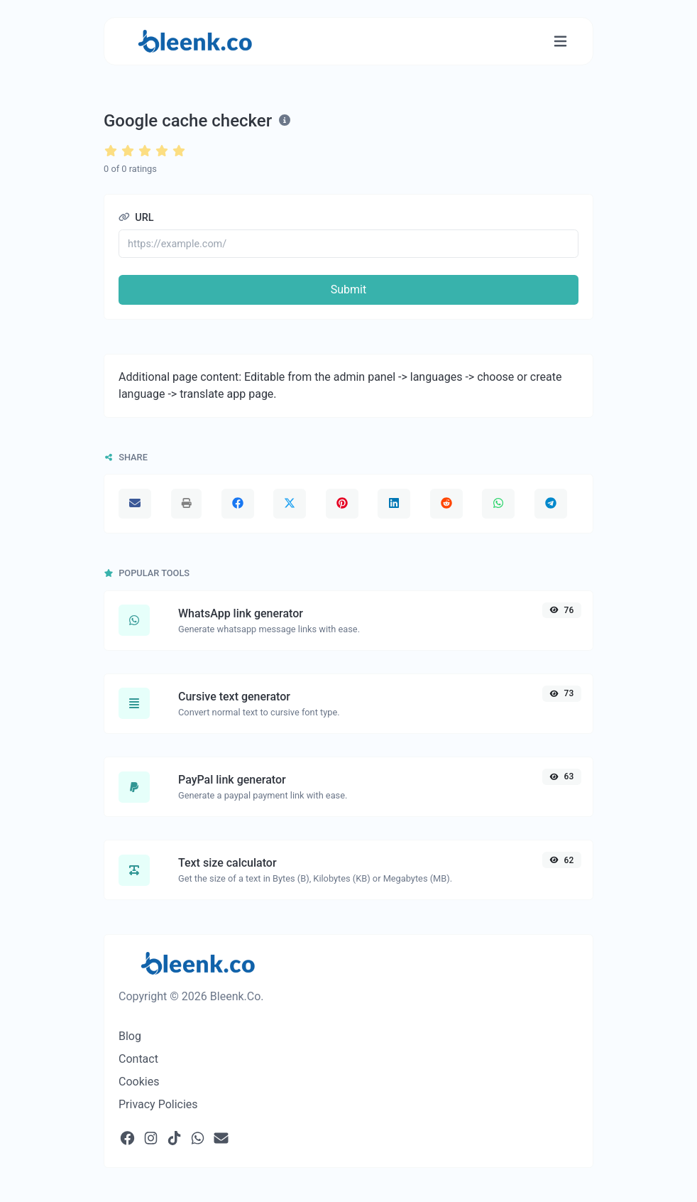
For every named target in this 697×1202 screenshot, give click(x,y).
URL (136, 218)
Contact (138, 1059)
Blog (130, 1036)
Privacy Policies (158, 1104)
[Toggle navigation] (560, 41)
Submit (348, 289)
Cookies (139, 1081)
